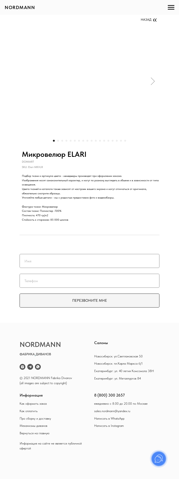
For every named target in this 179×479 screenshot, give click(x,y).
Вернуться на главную (34, 433)
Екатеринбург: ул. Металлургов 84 (117, 378)
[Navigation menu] (171, 7)
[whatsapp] (38, 367)
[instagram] (22, 367)
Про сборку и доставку (35, 418)
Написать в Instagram (109, 426)
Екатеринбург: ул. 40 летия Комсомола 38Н (124, 371)
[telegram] (30, 367)
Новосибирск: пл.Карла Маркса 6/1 (118, 363)
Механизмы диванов (33, 426)
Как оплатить (29, 411)
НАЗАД (146, 19)
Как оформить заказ (33, 403)
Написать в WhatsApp (109, 418)
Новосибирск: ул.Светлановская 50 (118, 356)
